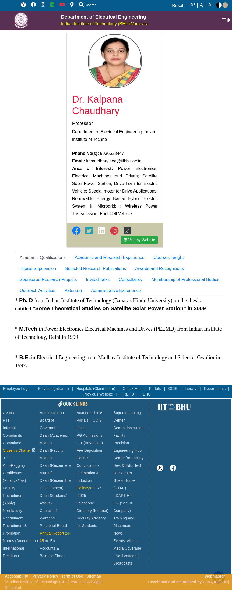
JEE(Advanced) (89, 443)
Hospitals (84, 389)
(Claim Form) (104, 389)
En (6, 458)
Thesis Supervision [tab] (38, 268)
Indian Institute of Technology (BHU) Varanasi (104, 24)
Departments (215, 389)
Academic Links (89, 413)
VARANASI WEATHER (194, 431)
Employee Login (17, 389)
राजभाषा (9, 413)
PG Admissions (89, 435)
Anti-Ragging (14, 466)
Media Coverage (127, 548)
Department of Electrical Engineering (103, 17)
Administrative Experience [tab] (116, 290)
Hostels (82, 458)
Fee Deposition (89, 450)
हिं (33, 450)
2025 (82, 496)
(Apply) (9, 503)
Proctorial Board (53, 526)
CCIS (173, 389)
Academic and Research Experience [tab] (110, 257)
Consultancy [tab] (130, 279)
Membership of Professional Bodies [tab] (185, 279)
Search (88, 5)
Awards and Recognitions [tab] (159, 268)
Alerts (132, 541)
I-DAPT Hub (123, 496)
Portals (155, 389)
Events (119, 541)
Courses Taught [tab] (169, 257)
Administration (52, 413)
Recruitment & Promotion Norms (15, 533)
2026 (97, 488)
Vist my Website (139, 240)
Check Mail (133, 389)
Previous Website (98, 394)
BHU (147, 394)
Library (191, 389)
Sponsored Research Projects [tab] (48, 279)
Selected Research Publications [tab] (95, 268)
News (118, 533)
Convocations (87, 466)
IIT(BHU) (128, 394)
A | (194, 5)
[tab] (42, 257)
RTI (6, 420)
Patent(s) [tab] (73, 290)
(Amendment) (26, 541)
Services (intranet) (54, 389)
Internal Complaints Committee (12, 435)
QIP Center (122, 473)
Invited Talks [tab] (98, 279)
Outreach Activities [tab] (37, 290)
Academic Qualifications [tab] (43, 257)
